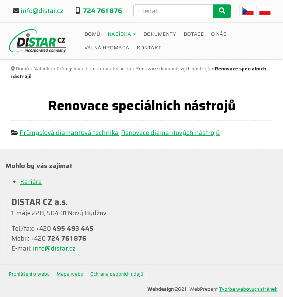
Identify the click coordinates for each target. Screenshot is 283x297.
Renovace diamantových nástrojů (173, 69)
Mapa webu (70, 274)
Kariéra (31, 181)
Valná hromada (106, 47)
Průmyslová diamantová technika (94, 69)
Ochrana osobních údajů (116, 274)
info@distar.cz (42, 10)
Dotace (194, 34)
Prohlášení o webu (29, 274)
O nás (219, 34)
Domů (92, 34)
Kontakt (149, 47)
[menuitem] (248, 11)
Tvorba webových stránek (248, 289)
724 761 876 (102, 10)
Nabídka (122, 34)
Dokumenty (159, 34)
